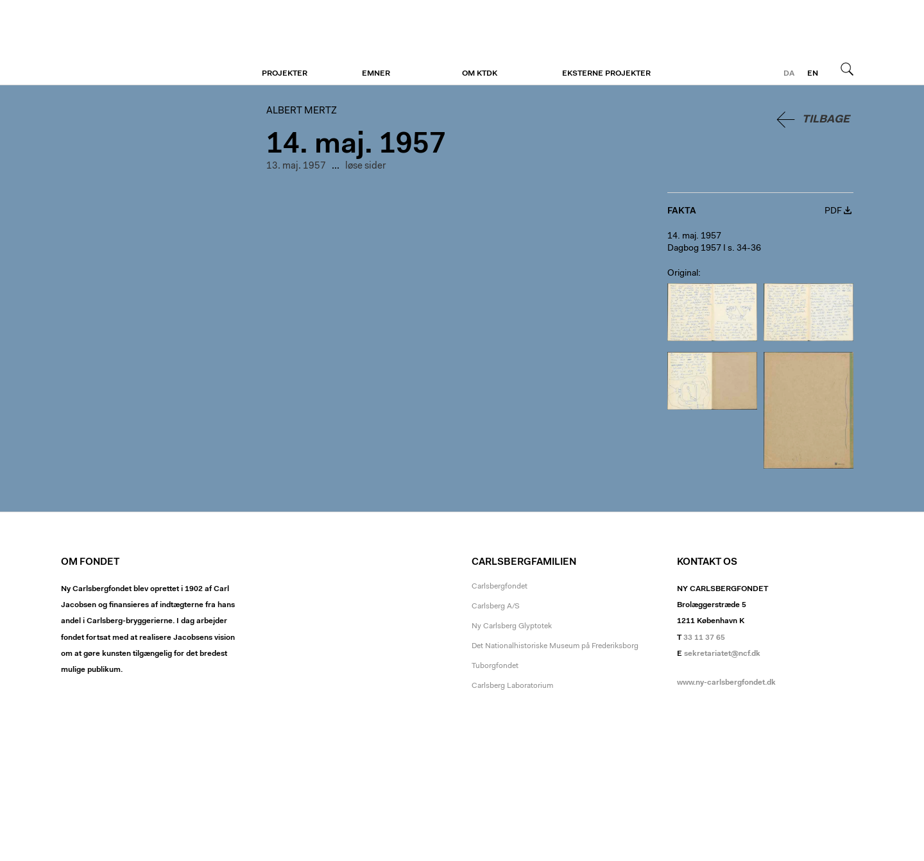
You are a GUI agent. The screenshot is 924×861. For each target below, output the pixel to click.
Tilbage (826, 119)
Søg (847, 69)
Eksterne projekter (606, 74)
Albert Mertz (139, 43)
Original (682, 273)
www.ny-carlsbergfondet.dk (726, 683)
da (788, 74)
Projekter (284, 74)
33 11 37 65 (704, 638)
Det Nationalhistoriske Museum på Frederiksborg (555, 646)
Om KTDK (479, 74)
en (812, 74)
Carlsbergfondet (499, 586)
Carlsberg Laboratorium (512, 686)
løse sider (365, 166)
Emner (376, 74)
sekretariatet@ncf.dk (722, 654)
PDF (833, 211)
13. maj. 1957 (296, 166)
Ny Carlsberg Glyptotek (512, 626)
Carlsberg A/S (496, 606)
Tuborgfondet (495, 666)
